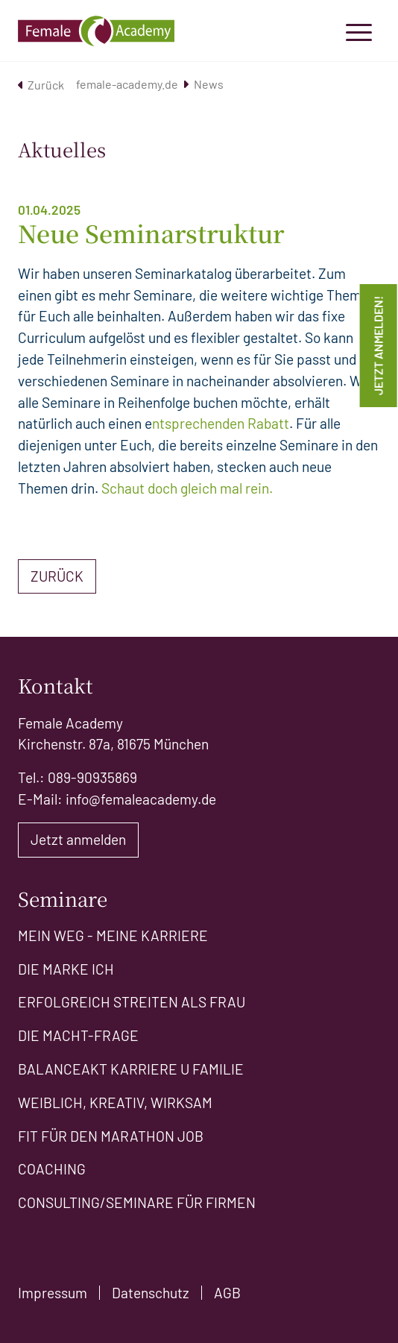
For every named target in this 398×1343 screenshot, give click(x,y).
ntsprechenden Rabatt (220, 423)
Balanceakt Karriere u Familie (131, 1069)
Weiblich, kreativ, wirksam (115, 1102)
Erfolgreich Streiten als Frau (131, 1001)
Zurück (41, 85)
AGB (227, 1292)
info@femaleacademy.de (141, 799)
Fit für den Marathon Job (110, 1136)
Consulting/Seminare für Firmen (137, 1202)
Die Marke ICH (66, 969)
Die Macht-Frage (78, 1035)
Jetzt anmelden (78, 839)
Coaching (52, 1168)
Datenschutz (150, 1292)
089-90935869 (92, 777)
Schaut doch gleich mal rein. (187, 488)
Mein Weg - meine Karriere (113, 935)
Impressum (52, 1292)
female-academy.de (132, 84)
